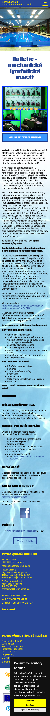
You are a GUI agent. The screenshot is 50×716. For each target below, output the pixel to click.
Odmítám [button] (30, 705)
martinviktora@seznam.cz (14, 496)
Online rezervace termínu (25, 137)
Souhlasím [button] (30, 701)
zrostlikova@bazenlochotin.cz (16, 588)
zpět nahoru (25, 540)
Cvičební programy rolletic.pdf (21, 530)
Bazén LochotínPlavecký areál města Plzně (16, 3)
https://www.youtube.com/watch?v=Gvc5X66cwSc (26, 458)
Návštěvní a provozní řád (19, 603)
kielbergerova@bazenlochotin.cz (17, 577)
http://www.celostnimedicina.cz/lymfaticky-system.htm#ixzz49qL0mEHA (23, 307)
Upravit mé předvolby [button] (30, 710)
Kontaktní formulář (16, 599)
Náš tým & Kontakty (15, 595)
